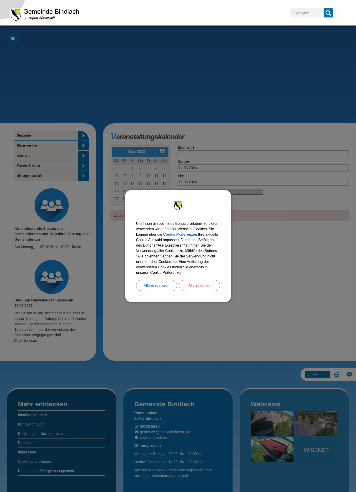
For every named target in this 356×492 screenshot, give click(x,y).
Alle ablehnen (199, 285)
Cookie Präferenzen (180, 234)
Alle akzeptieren (157, 285)
